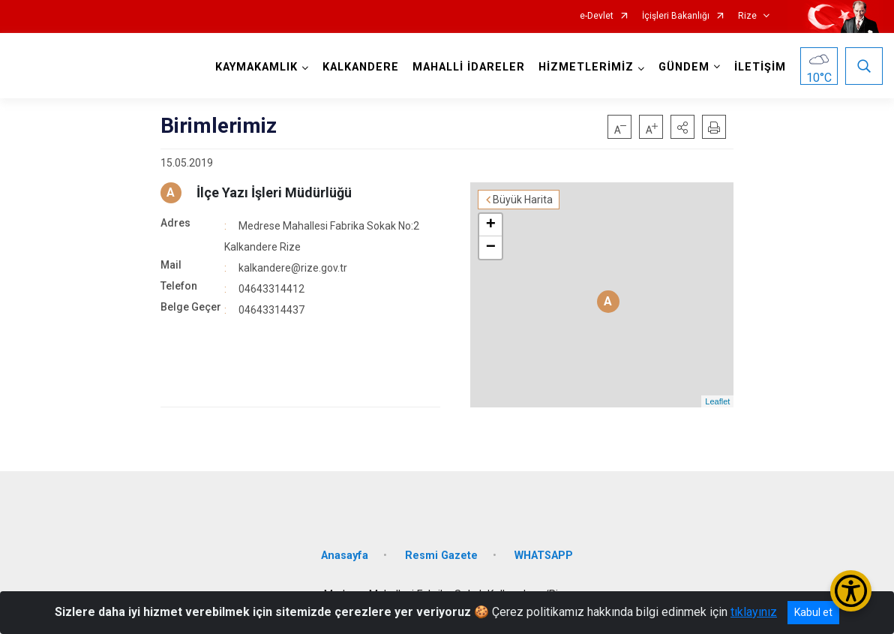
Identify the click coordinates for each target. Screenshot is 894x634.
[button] (682, 127)
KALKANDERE (360, 67)
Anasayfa (344, 555)
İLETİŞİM (760, 67)
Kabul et (813, 612)
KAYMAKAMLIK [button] (256, 67)
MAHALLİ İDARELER (468, 67)
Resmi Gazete (441, 555)
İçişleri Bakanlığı (676, 16)
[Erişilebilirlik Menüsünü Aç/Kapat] (851, 590)
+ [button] (491, 225)
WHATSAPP (543, 555)
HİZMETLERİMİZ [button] (586, 67)
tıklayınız (753, 612)
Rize (747, 16)
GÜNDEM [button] (684, 67)
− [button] (491, 247)
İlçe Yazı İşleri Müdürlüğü (274, 192)
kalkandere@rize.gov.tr (292, 268)
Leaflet (717, 401)
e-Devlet (597, 16)
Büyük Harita (523, 200)
